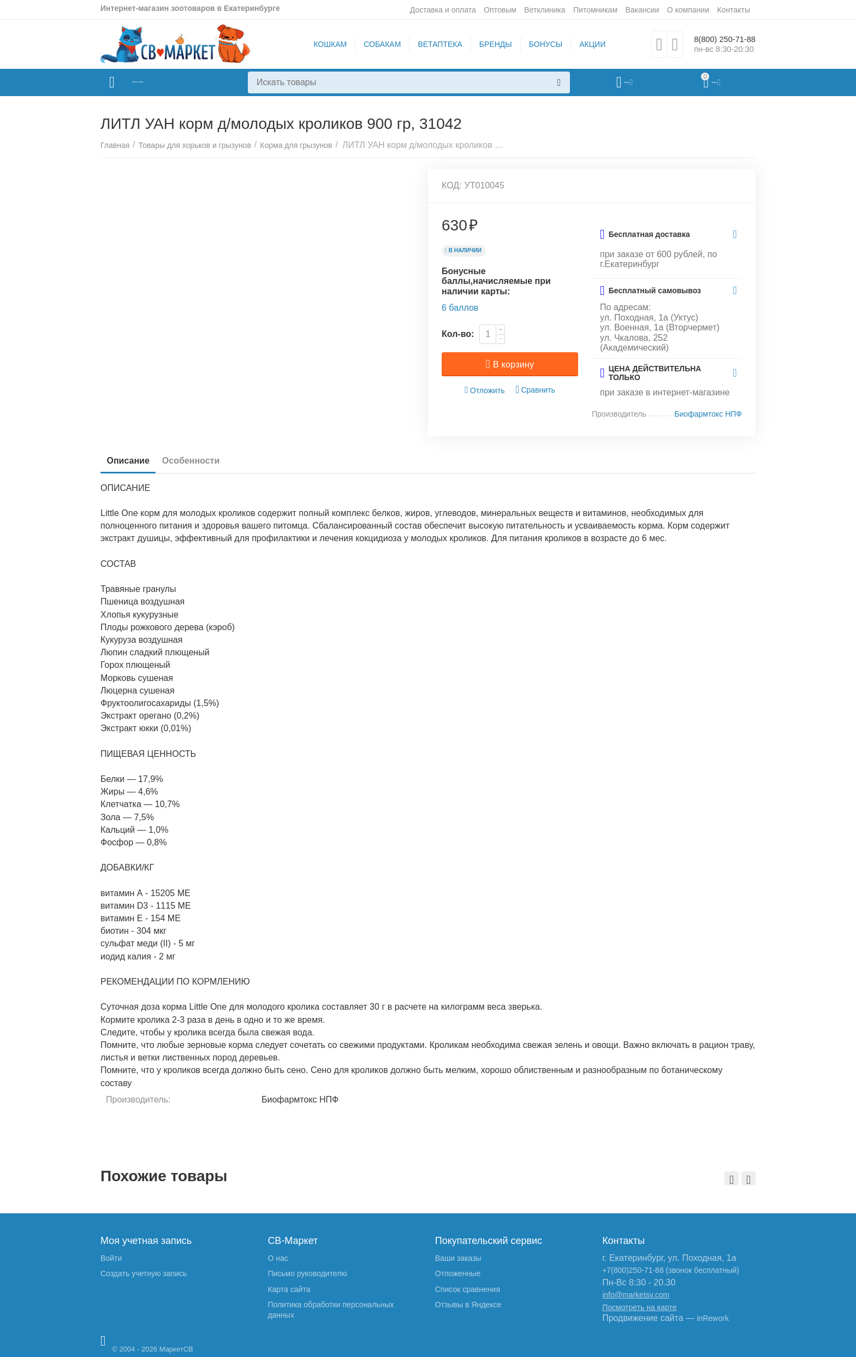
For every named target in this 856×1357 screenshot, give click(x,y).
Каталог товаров (165, 82)
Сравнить (535, 389)
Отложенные (457, 1273)
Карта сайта (289, 1289)
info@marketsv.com (635, 1294)
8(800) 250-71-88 (718, 38)
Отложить (485, 390)
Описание (132, 460)
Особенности (204, 460)
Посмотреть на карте (639, 1307)
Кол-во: (458, 334)
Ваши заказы (458, 1258)
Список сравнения (467, 1289)
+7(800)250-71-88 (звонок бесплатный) (670, 1270)
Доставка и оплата (443, 9)
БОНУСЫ (538, 44)
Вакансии (642, 9)
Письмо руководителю (307, 1273)
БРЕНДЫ (488, 44)
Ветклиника (544, 9)
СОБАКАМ (375, 44)
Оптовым (500, 9)
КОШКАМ (323, 44)
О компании (688, 9)
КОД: (452, 185)
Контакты (733, 9)
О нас (278, 1258)
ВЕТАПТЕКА (433, 44)
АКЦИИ (585, 44)
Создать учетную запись (143, 1273)
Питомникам (595, 9)
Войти (111, 1258)
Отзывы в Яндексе (468, 1304)
